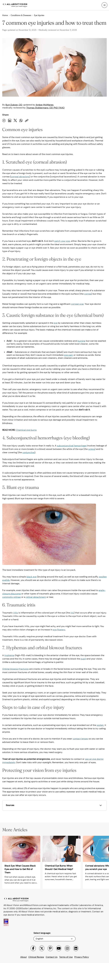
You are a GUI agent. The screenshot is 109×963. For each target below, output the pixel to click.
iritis (15, 612)
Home (6, 15)
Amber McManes (45, 104)
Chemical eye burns (26, 429)
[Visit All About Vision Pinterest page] (50, 948)
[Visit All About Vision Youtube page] (59, 948)
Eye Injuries (39, 15)
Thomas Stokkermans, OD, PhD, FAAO (45, 107)
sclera (91, 449)
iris (72, 612)
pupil (83, 658)
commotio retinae (11, 597)
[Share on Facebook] (4, 120)
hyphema (9, 655)
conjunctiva (28, 452)
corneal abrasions (20, 176)
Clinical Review (36, 957)
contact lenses (80, 738)
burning (81, 340)
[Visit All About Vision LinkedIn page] (76, 948)
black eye (31, 576)
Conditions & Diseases (22, 15)
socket (100, 725)
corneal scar (77, 303)
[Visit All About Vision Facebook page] (33, 948)
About (23, 957)
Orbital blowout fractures (15, 668)
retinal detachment (36, 597)
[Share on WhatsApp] (21, 120)
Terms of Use (66, 957)
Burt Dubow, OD (14, 104)
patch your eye (62, 241)
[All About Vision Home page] (15, 4)
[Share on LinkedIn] (9, 120)
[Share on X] (15, 120)
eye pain (68, 354)
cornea (87, 293)
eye (55, 322)
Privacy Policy (81, 957)
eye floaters (59, 629)
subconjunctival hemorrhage (72, 445)
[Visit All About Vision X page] (42, 948)
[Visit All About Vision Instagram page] (67, 948)
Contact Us (51, 957)
